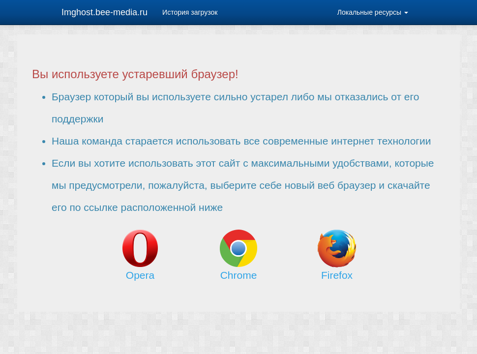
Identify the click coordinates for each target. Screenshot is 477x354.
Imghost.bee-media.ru (104, 12)
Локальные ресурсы (372, 12)
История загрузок (189, 12)
